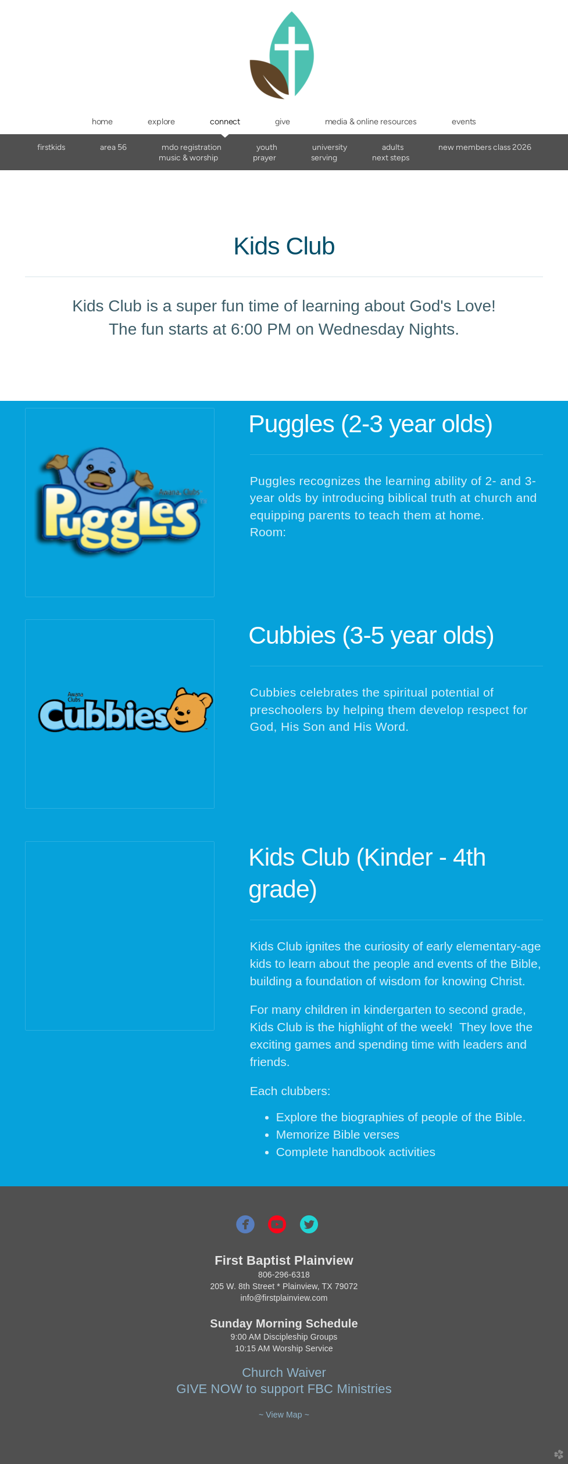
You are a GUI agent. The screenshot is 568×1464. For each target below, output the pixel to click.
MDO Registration (192, 147)
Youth (266, 147)
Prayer (264, 157)
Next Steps (390, 157)
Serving (324, 157)
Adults (392, 147)
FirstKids (51, 147)
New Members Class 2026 (484, 147)
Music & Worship (188, 157)
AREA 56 (113, 147)
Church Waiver (284, 1372)
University (329, 147)
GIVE (191, 1389)
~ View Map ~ (284, 1414)
